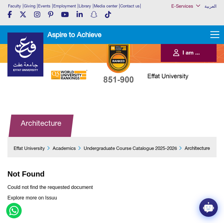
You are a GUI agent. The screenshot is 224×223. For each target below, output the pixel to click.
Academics (64, 148)
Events (44, 6)
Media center (105, 6)
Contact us (130, 6)
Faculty (14, 6)
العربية (210, 6)
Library (85, 6)
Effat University (29, 148)
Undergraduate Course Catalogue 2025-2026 (130, 148)
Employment (64, 6)
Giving (29, 6)
